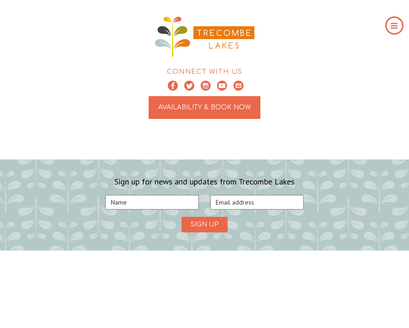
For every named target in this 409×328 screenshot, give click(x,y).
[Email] (257, 202)
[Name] (152, 202)
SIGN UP (204, 224)
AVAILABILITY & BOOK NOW (204, 107)
